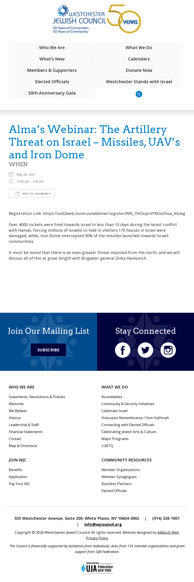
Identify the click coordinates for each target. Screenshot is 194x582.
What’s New (52, 59)
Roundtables (111, 396)
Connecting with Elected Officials (127, 424)
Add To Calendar (32, 193)
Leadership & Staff (24, 424)
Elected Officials (52, 82)
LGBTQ (107, 445)
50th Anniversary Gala (52, 93)
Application (18, 476)
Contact (15, 438)
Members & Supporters (52, 70)
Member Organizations (120, 469)
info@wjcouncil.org (103, 524)
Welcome (16, 403)
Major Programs (115, 438)
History (15, 417)
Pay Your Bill (19, 483)
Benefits (15, 469)
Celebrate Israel (114, 410)
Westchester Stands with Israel (139, 82)
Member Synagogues (119, 476)
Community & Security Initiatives (127, 403)
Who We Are (52, 47)
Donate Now (139, 70)
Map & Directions (23, 445)
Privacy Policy (97, 538)
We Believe (18, 410)
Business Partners (116, 483)
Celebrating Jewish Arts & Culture (128, 431)
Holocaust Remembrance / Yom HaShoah (135, 417)
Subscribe (48, 349)
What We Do (139, 47)
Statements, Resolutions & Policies (37, 396)
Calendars (139, 59)
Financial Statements (26, 431)
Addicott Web (168, 532)
